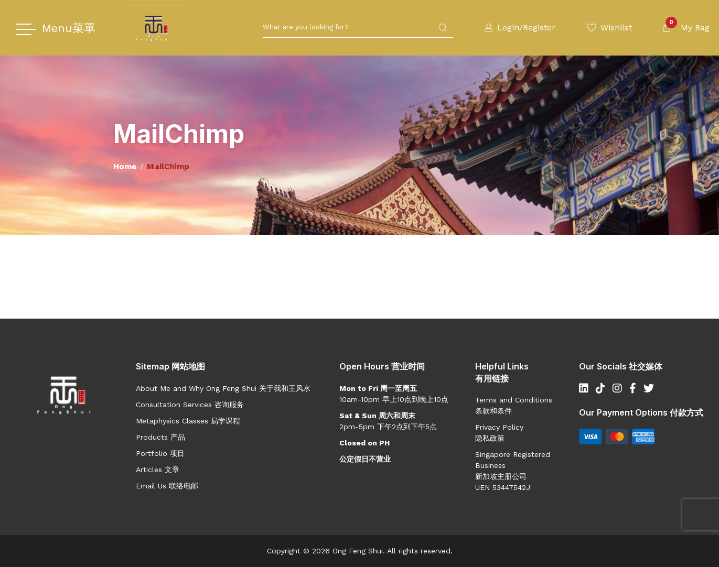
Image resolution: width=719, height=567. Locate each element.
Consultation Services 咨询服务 (190, 404)
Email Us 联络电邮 (167, 486)
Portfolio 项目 (160, 453)
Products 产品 (160, 437)
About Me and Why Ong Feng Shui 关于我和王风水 (223, 388)
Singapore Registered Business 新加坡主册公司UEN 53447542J (512, 471)
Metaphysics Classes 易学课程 (188, 421)
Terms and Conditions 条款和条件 (513, 405)
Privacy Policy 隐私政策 (499, 432)
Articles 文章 (157, 469)
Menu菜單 (68, 28)
